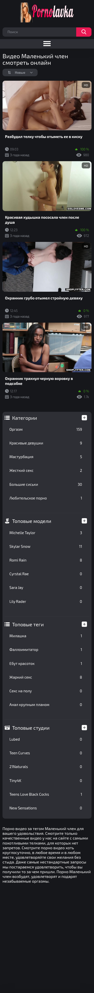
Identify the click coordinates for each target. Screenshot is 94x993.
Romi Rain (46, 560)
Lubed (46, 739)
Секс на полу (46, 691)
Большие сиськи (46, 484)
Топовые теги (28, 624)
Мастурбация (46, 456)
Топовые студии (31, 728)
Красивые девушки (46, 443)
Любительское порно (46, 498)
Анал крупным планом (46, 704)
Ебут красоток (46, 663)
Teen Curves (46, 753)
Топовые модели (31, 521)
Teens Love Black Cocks (46, 794)
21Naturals (46, 766)
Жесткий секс (46, 470)
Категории (24, 418)
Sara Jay (46, 587)
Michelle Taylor (46, 532)
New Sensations (46, 808)
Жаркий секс (46, 677)
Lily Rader (46, 601)
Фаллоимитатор (46, 649)
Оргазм (46, 429)
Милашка (46, 636)
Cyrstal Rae (46, 573)
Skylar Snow (46, 546)
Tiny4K (46, 780)
